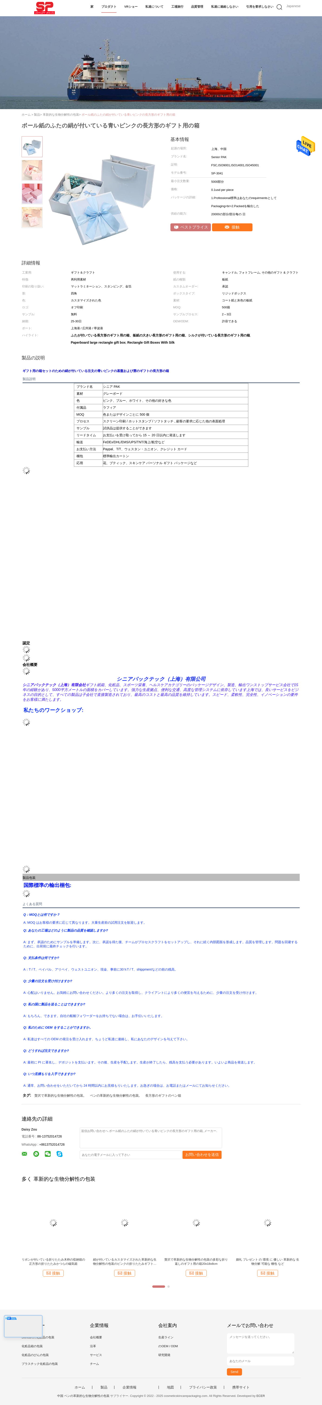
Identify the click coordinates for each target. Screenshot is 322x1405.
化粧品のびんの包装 (35, 1355)
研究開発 (164, 1355)
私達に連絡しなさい (224, 6)
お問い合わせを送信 (202, 1155)
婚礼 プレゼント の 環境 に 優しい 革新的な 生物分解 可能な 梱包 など (267, 1261)
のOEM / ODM (168, 1346)
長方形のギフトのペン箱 (163, 1095)
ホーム (80, 1387)
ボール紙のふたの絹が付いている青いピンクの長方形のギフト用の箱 (128, 114)
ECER (260, 1396)
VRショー (131, 6)
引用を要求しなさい (259, 6)
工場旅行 (177, 6)
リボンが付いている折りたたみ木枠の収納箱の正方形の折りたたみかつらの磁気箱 (53, 1261)
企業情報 (129, 1387)
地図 (170, 1387)
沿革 (93, 1346)
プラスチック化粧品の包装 (40, 1364)
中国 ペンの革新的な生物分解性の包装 (83, 1396)
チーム (94, 1364)
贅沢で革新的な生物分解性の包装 (58, 1095)
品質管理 (197, 6)
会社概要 (96, 1337)
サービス (96, 1355)
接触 (232, 227)
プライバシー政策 (203, 1387)
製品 (103, 1387)
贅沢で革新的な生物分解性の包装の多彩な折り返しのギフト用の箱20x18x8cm (196, 1261)
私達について (154, 6)
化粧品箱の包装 (32, 1346)
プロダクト (108, 6)
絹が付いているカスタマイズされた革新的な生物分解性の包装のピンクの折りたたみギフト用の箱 (124, 1262)
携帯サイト (241, 1387)
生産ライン (165, 1337)
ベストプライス (191, 227)
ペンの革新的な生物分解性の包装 (114, 1095)
